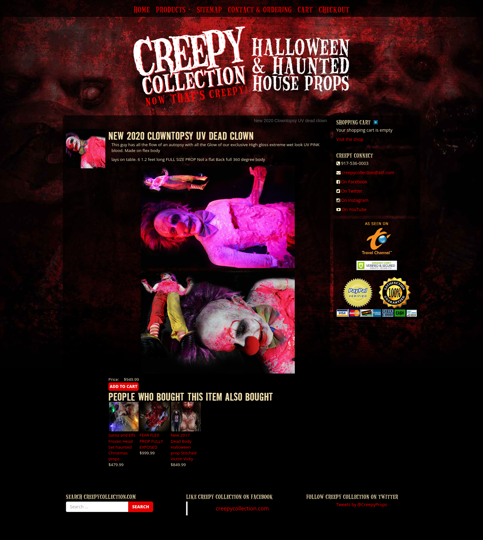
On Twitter (351, 191)
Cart (305, 10)
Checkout (334, 10)
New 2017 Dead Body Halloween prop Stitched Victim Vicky (184, 446)
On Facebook (354, 182)
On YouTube (354, 209)
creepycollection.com (242, 508)
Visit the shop (349, 139)
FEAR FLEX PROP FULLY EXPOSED (151, 441)
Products (173, 10)
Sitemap (209, 10)
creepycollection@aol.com (368, 172)
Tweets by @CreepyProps (361, 504)
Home (142, 10)
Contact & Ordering (259, 10)
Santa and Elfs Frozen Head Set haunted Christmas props (121, 446)
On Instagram (354, 200)
